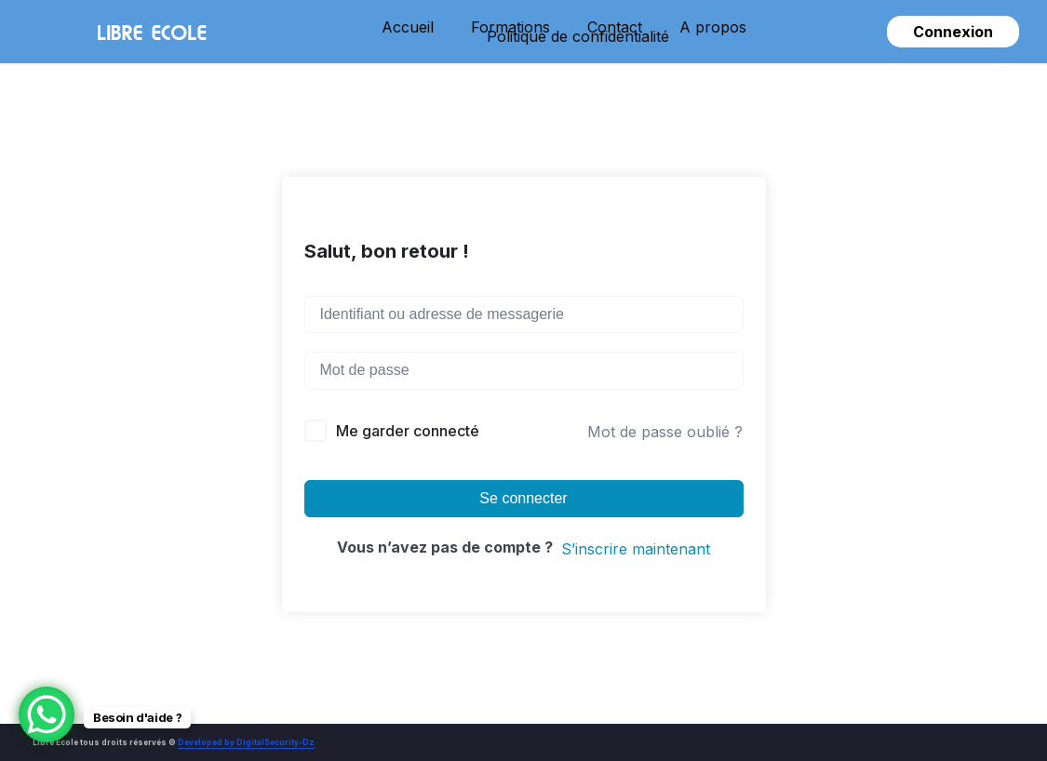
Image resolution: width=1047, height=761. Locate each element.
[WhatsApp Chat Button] (46, 714)
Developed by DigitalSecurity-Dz (246, 742)
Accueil (408, 27)
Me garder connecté (407, 430)
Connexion (953, 31)
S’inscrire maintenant (635, 549)
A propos (712, 27)
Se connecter (523, 498)
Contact (614, 27)
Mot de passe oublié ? (665, 431)
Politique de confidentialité (578, 36)
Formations (510, 27)
